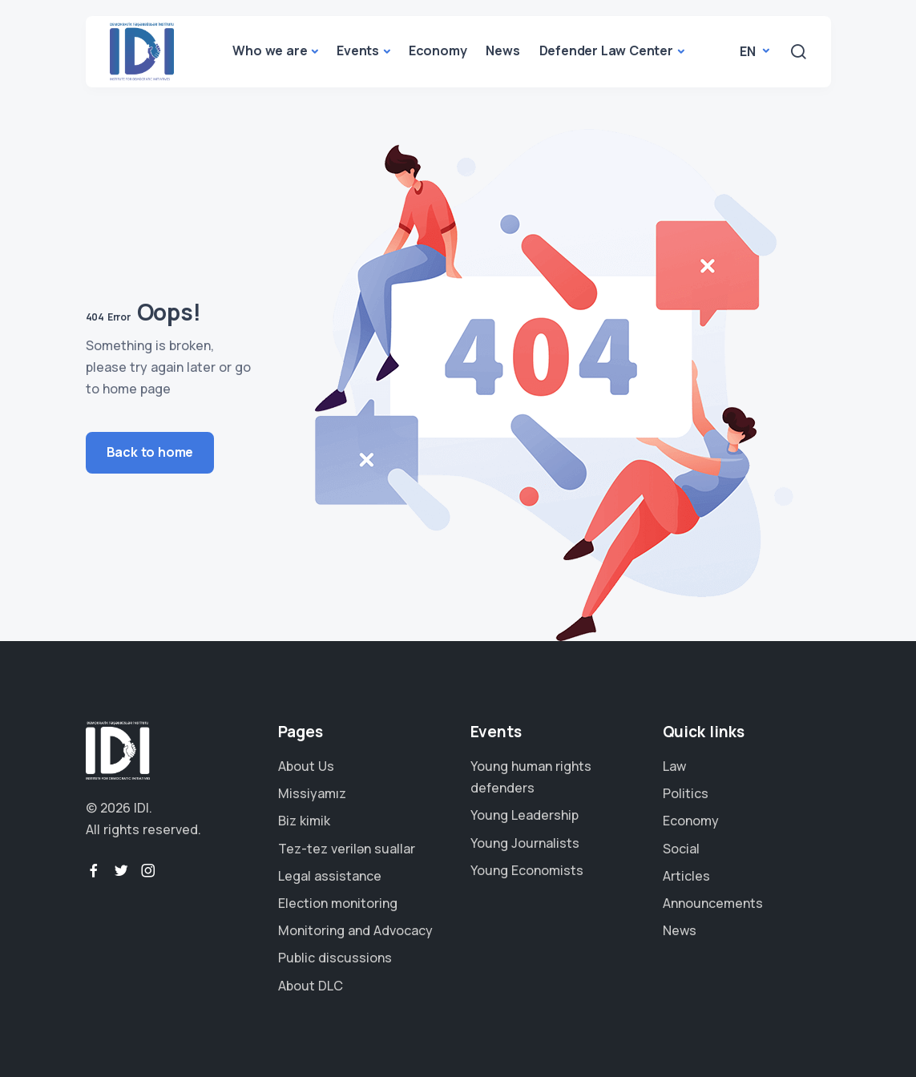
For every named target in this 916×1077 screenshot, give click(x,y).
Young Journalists (524, 843)
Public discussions (335, 957)
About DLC (310, 985)
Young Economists (526, 870)
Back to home (150, 452)
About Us (306, 766)
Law (674, 766)
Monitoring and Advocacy (355, 930)
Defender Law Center (606, 50)
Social (681, 848)
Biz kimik (304, 820)
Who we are (269, 50)
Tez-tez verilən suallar (346, 848)
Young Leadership (524, 815)
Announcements (713, 903)
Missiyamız (312, 793)
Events (358, 50)
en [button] (749, 51)
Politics (685, 793)
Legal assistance (329, 876)
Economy (438, 50)
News (502, 50)
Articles (686, 876)
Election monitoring (337, 903)
